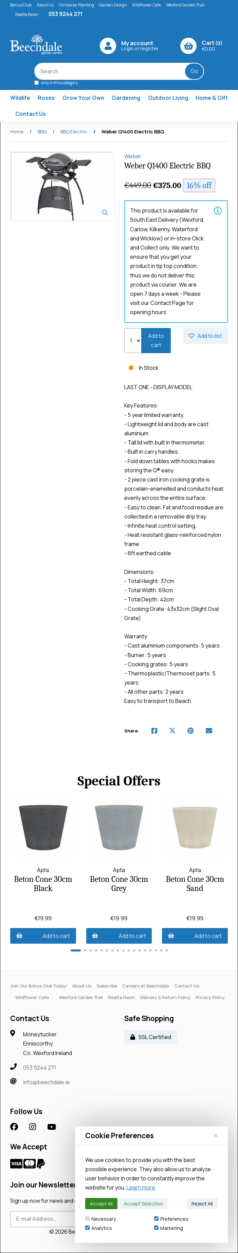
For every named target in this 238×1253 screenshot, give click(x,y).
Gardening (126, 98)
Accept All (101, 1203)
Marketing (168, 1228)
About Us (45, 5)
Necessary (100, 1219)
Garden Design (113, 5)
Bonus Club (21, 5)
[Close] (216, 1135)
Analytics (98, 1228)
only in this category (56, 82)
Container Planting (76, 5)
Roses (46, 98)
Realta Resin (26, 14)
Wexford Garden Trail (185, 5)
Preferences (171, 1219)
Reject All (202, 1203)
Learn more (141, 1187)
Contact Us (30, 113)
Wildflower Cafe (146, 5)
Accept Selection (143, 1203)
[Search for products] (114, 71)
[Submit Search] (194, 71)
